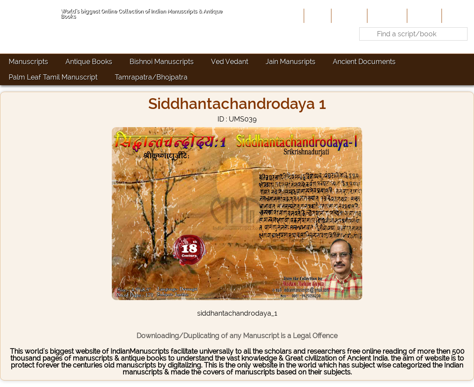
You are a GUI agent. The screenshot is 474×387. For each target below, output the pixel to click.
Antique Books (88, 62)
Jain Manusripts (290, 62)
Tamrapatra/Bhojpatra (151, 77)
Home (316, 15)
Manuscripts (28, 62)
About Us (348, 15)
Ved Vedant (229, 62)
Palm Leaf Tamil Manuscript (53, 77)
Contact (457, 15)
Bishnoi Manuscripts (162, 62)
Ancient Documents (364, 62)
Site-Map (423, 15)
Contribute (386, 15)
